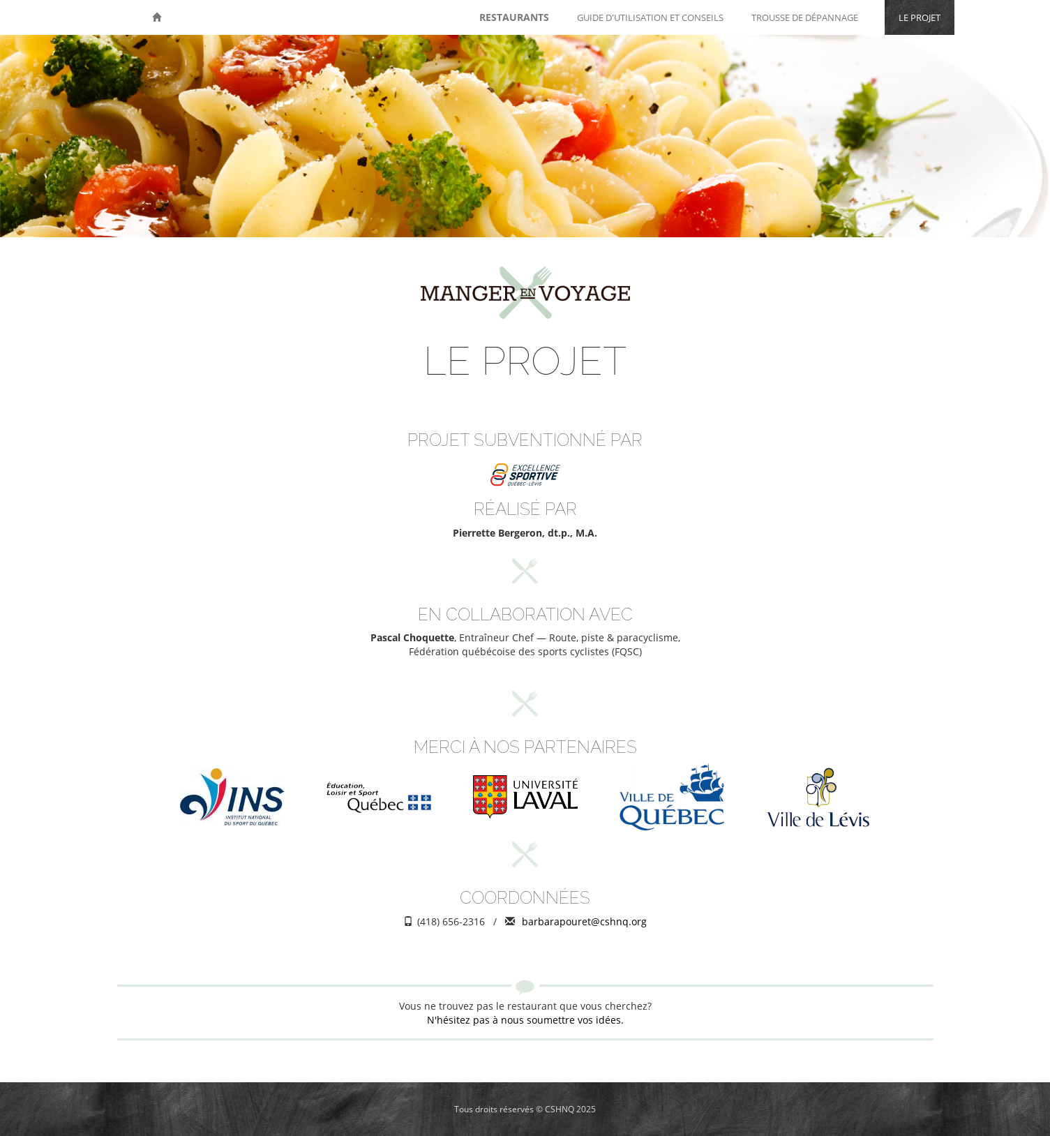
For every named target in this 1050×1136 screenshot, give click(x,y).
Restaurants (514, 17)
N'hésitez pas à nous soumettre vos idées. (525, 1019)
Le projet (919, 17)
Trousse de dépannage (804, 17)
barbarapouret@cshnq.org (584, 921)
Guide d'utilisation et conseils (650, 17)
